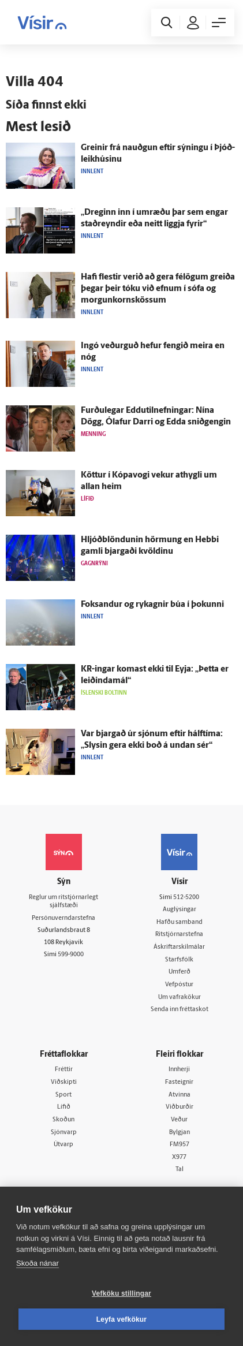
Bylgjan (179, 1132)
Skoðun (63, 1120)
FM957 (179, 1145)
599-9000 (71, 955)
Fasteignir (179, 1082)
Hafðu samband (179, 922)
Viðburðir (179, 1107)
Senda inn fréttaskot (179, 1009)
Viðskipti (64, 1082)
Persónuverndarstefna (63, 918)
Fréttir (64, 1070)
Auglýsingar (179, 910)
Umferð (179, 972)
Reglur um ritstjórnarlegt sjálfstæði (63, 901)
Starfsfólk (179, 960)
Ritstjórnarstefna (179, 934)
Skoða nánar (37, 1263)
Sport (63, 1095)
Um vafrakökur (179, 997)
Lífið (63, 1107)
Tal (179, 1169)
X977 (179, 1157)
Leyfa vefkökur (121, 1319)
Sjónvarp (64, 1132)
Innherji (179, 1070)
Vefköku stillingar (121, 1293)
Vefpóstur (179, 985)
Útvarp (63, 1145)
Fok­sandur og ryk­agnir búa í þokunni (152, 605)
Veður (179, 1120)
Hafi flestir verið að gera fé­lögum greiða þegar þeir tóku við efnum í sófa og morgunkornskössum (158, 289)
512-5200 (186, 897)
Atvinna (179, 1095)
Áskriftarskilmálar (179, 947)
